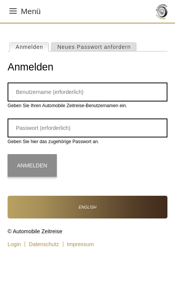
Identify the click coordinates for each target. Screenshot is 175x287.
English (87, 207)
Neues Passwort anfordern (94, 47)
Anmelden (32, 46)
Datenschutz (44, 244)
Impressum (80, 244)
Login (14, 244)
